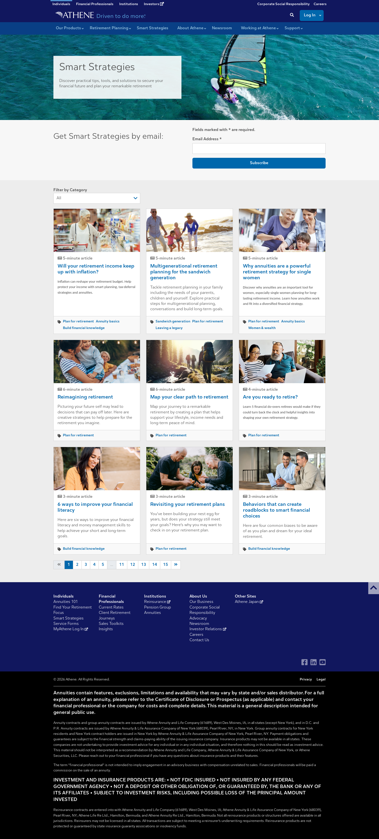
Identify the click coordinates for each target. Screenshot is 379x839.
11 (121, 565)
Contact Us (199, 640)
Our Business (201, 602)
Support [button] (292, 28)
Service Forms (66, 624)
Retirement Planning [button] (109, 28)
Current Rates (111, 607)
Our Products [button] (68, 28)
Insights (106, 629)
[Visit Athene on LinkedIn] (313, 662)
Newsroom (199, 624)
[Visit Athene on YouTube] (322, 662)
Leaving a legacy (169, 328)
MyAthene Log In (70, 629)
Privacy (306, 679)
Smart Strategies (68, 618)
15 (165, 565)
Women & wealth (262, 328)
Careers (320, 4)
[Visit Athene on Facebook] (304, 662)
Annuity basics (108, 321)
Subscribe (259, 163)
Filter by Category (96, 196)
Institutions (128, 4)
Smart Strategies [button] (152, 28)
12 (132, 565)
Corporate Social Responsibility (283, 4)
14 (154, 565)
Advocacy (198, 618)
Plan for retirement (78, 321)
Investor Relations (208, 629)
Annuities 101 (65, 602)
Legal (321, 679)
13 (143, 565)
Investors (154, 4)
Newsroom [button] (222, 28)
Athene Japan (249, 602)
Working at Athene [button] (258, 28)
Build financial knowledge (84, 328)
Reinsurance (157, 602)
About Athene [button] (190, 28)
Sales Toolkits (111, 624)
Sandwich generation (173, 321)
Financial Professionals (94, 4)
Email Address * (207, 139)
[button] (373, 588)
